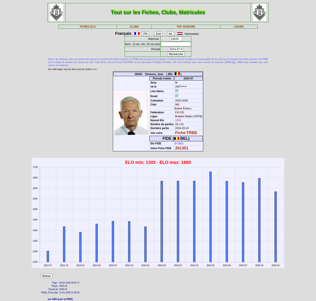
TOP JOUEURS (185, 26)
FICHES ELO (88, 26)
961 (177, 104)
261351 (181, 148)
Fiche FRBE (186, 133)
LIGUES (239, 26)
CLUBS (134, 26)
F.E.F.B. (179, 112)
